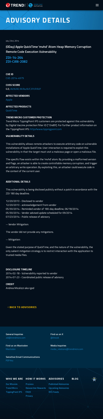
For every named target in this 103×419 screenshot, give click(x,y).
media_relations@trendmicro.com (67, 349)
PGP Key (9, 360)
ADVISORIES (56, 379)
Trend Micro (12, 388)
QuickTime (11, 110)
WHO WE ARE (14, 379)
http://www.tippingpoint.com (46, 129)
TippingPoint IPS (14, 392)
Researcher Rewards (36, 388)
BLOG (75, 379)
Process (30, 384)
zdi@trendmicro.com (15, 337)
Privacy (29, 396)
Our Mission (11, 384)
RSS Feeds (54, 392)
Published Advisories (59, 384)
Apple (9, 100)
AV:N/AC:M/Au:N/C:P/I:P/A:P (25, 89)
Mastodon (11, 349)
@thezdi (55, 337)
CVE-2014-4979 (15, 78)
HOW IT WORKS (36, 379)
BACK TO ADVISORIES (23, 307)
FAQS (28, 392)
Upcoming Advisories (59, 388)
